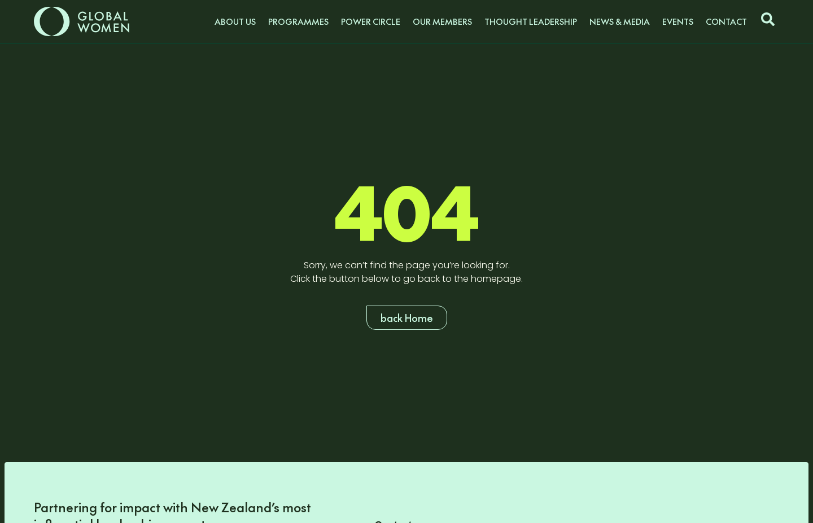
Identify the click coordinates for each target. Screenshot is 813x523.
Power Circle (370, 21)
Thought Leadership (530, 21)
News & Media (619, 21)
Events (677, 21)
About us (235, 21)
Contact (726, 21)
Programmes (298, 21)
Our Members (442, 21)
